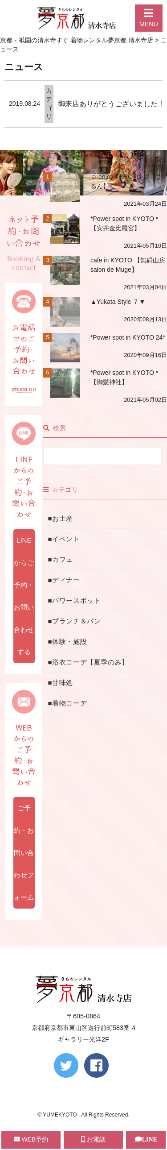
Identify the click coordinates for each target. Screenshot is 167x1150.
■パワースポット (74, 600)
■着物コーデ (67, 703)
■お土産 (60, 518)
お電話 (93, 1139)
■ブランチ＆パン (74, 621)
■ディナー (64, 580)
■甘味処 (60, 682)
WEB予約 (31, 1139)
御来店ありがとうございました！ (111, 104)
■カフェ (60, 559)
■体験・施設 (67, 641)
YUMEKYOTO (60, 1115)
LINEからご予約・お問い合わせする (24, 596)
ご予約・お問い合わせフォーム (24, 852)
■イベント (64, 539)
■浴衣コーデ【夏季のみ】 (88, 662)
